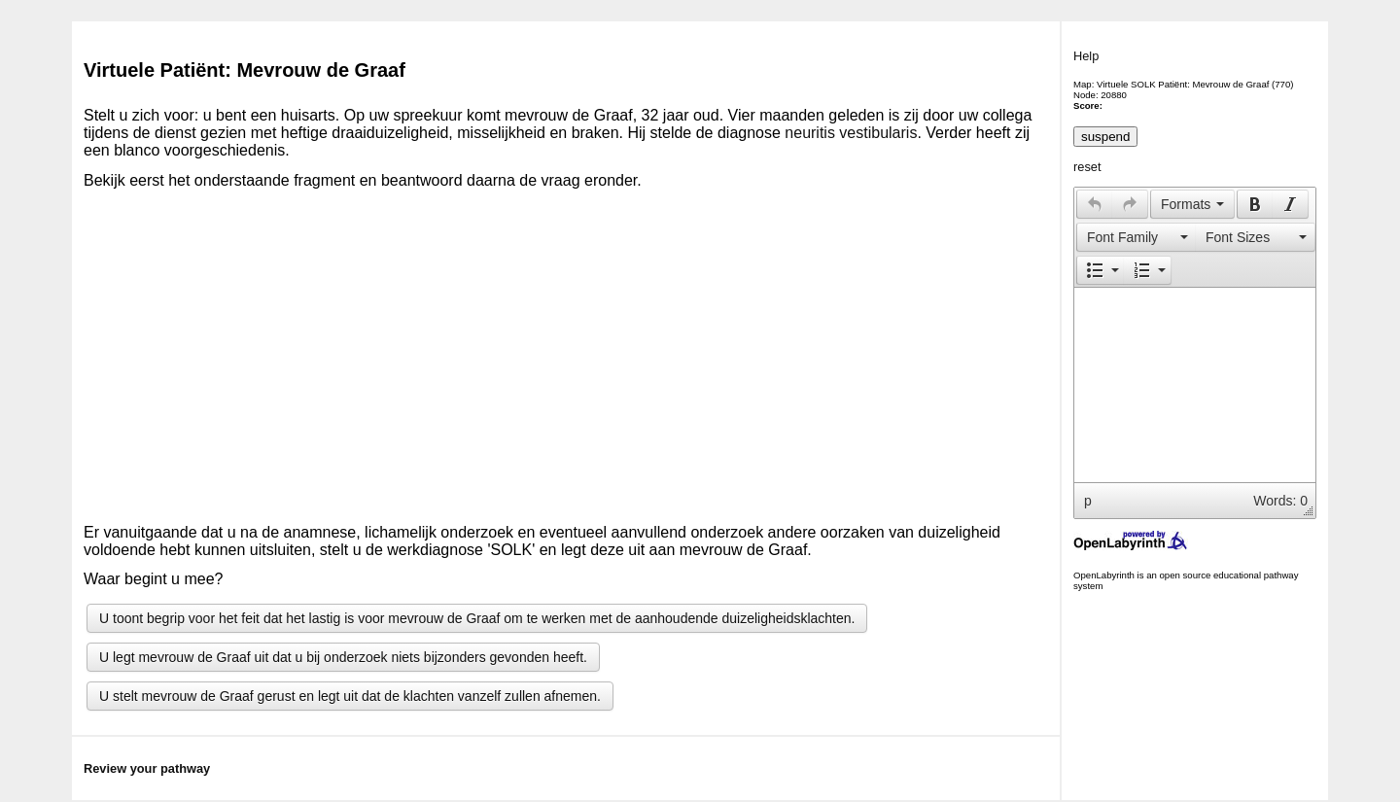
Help (1086, 56)
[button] (1094, 204)
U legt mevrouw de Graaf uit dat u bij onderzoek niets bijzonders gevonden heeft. (343, 657)
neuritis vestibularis (851, 132)
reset (1087, 166)
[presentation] (1094, 204)
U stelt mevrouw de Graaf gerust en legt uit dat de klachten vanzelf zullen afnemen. (350, 696)
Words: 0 (1280, 500)
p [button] (1088, 500)
